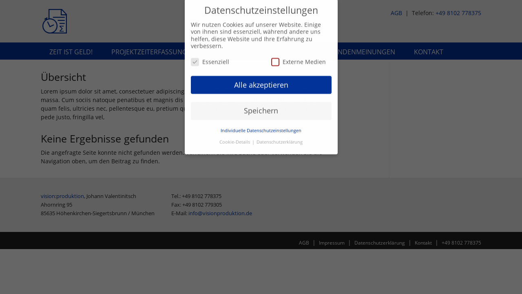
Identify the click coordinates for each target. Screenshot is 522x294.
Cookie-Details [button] (235, 139)
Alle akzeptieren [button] (261, 82)
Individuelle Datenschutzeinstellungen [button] (261, 128)
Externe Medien (298, 59)
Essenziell (210, 59)
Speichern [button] (261, 108)
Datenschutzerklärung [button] (280, 139)
